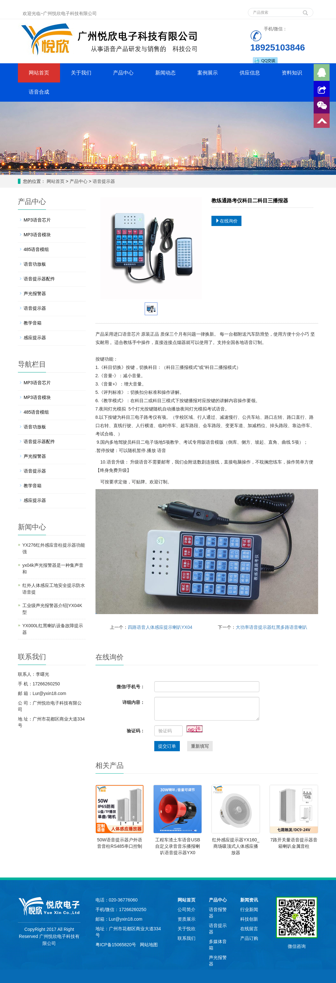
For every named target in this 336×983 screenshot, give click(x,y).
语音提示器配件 (39, 278)
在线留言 (249, 928)
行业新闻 (249, 909)
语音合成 (39, 92)
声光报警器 (35, 293)
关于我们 (81, 72)
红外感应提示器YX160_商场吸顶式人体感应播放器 (235, 846)
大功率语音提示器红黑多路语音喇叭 (271, 627)
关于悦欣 (186, 928)
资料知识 (292, 72)
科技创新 (249, 919)
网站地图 (149, 944)
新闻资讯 (249, 899)
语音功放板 (35, 264)
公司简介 (186, 909)
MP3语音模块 (37, 234)
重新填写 (200, 746)
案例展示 (207, 72)
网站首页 (39, 72)
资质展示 (186, 919)
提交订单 (167, 746)
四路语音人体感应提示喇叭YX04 (160, 627)
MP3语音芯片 (37, 219)
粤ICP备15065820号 (116, 944)
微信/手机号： (131, 686)
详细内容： (133, 702)
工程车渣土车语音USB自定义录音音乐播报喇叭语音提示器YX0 (177, 846)
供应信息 (250, 72)
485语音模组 (36, 249)
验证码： (136, 730)
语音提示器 (103, 181)
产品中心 (123, 72)
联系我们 (186, 938)
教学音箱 (33, 322)
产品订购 (249, 938)
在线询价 (226, 220)
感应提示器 (35, 337)
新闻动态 (165, 72)
